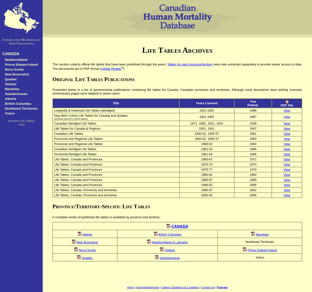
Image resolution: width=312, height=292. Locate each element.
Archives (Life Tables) (21, 120)
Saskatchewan (16, 94)
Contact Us (207, 287)
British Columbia (18, 103)
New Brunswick (17, 74)
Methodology (30, 40)
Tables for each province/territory (190, 64)
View (286, 110)
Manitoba (12, 89)
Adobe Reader (111, 69)
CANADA (10, 54)
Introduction (11, 40)
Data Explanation (21, 43)
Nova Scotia (14, 69)
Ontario (11, 84)
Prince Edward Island (21, 64)
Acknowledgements (147, 287)
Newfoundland (16, 60)
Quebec (11, 79)
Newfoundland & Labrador (170, 242)
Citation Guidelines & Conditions (180, 287)
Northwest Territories (21, 108)
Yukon (10, 113)
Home (130, 287)
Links (21, 124)
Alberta (10, 99)
